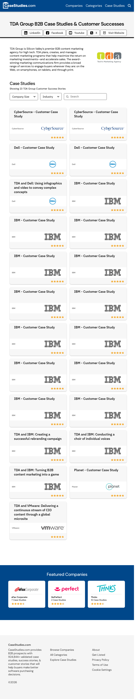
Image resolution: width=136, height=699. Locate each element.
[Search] (87, 96)
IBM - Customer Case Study (94, 183)
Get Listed (98, 655)
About (96, 650)
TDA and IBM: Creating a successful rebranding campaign (38, 436)
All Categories (58, 655)
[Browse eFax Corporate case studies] (26, 594)
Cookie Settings (102, 670)
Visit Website (113, 33)
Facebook (54, 33)
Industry (51, 96)
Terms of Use (100, 665)
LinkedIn (32, 33)
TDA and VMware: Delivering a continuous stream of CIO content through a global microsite (36, 512)
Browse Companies (62, 650)
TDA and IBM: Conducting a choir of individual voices (94, 436)
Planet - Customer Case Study (96, 470)
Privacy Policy (100, 660)
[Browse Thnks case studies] (106, 594)
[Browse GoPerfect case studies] (66, 594)
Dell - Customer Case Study (34, 147)
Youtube (76, 33)
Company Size (23, 96)
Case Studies (115, 6)
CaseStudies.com (19, 645)
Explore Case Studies (63, 660)
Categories (94, 6)
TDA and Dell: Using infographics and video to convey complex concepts (38, 187)
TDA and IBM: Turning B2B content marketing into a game (36, 472)
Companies (74, 6)
